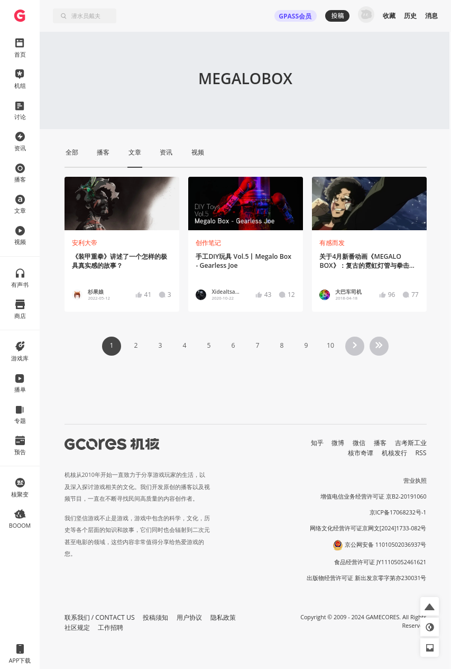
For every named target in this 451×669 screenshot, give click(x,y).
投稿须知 (155, 617)
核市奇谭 (360, 452)
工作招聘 (110, 627)
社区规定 (77, 627)
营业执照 (415, 480)
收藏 (389, 15)
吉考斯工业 (411, 442)
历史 (410, 15)
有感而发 (332, 242)
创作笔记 (208, 242)
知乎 (317, 442)
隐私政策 (223, 617)
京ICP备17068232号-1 (398, 512)
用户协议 (189, 617)
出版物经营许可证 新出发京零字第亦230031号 (367, 578)
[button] (429, 606)
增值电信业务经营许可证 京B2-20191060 (373, 496)
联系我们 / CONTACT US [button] (100, 617)
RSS (421, 452)
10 (330, 345)
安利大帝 (84, 242)
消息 (431, 15)
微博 (338, 442)
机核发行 (394, 452)
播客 (380, 442)
